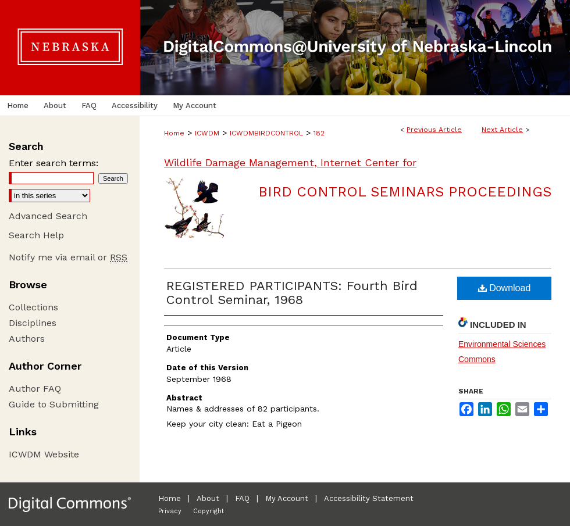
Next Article (502, 130)
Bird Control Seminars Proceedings (404, 192)
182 (319, 133)
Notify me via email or (68, 257)
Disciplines (32, 322)
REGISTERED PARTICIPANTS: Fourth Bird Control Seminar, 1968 (292, 292)
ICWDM (207, 133)
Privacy (169, 511)
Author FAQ (35, 388)
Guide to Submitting (54, 404)
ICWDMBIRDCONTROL (266, 133)
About (208, 498)
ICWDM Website (44, 454)
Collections (33, 307)
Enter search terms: (53, 163)
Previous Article (434, 130)
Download (504, 288)
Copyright (208, 511)
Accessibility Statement (369, 498)
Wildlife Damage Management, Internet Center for (290, 162)
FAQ (242, 498)
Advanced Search (48, 215)
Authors (27, 338)
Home (174, 133)
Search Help (36, 235)
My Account (286, 498)
